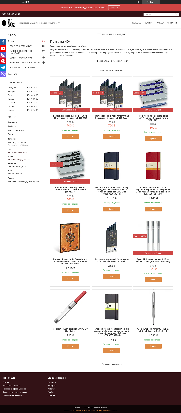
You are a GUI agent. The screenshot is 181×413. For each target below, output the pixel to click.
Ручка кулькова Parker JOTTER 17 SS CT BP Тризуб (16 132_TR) (153, 330)
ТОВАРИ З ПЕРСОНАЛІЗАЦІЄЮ (23, 67)
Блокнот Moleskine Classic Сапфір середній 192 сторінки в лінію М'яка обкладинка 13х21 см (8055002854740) (111, 190)
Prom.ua (104, 408)
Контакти (172, 23)
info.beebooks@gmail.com (19, 159)
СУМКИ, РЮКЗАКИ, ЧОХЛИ (21, 58)
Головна (136, 23)
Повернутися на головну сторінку (112, 60)
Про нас (159, 23)
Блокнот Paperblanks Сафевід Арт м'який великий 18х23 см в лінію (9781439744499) (70, 261)
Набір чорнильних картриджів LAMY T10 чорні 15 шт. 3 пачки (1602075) (70, 189)
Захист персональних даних (15, 392)
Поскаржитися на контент (83, 410)
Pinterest (51, 389)
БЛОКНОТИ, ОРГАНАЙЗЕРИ (21, 46)
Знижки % (12, 74)
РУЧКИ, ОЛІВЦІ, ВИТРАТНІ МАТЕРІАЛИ (21, 52)
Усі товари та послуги (111, 364)
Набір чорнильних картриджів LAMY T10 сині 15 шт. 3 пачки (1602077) (153, 118)
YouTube (51, 392)
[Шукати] (176, 14)
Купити (70, 136)
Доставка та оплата (11, 385)
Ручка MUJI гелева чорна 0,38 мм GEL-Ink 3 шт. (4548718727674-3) (153, 260)
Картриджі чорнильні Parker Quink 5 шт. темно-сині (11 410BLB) (112, 260)
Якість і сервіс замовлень (13, 395)
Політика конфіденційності (14, 389)
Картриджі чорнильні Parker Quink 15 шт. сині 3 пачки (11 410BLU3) (112, 117)
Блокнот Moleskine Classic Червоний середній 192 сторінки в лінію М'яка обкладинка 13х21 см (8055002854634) (153, 190)
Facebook (52, 382)
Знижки (114, 7)
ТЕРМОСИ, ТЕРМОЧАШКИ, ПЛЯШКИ (25, 62)
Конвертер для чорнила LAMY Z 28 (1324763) (70, 330)
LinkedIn (51, 395)
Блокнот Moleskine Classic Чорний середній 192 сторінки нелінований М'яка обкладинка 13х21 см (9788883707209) (111, 332)
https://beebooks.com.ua (18, 152)
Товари (147, 23)
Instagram (52, 385)
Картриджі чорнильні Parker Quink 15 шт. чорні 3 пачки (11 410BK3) (70, 117)
